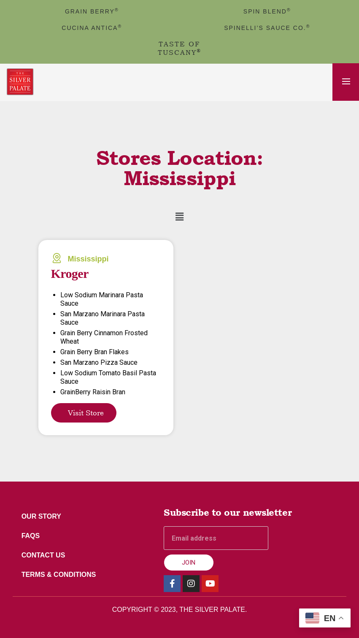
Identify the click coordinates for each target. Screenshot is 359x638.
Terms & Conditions (60, 574)
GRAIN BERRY (92, 11)
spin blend (267, 11)
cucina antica (92, 27)
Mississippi (88, 259)
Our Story (43, 516)
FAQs (32, 535)
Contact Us (45, 555)
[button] (179, 217)
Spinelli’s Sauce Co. (267, 27)
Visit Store (86, 413)
